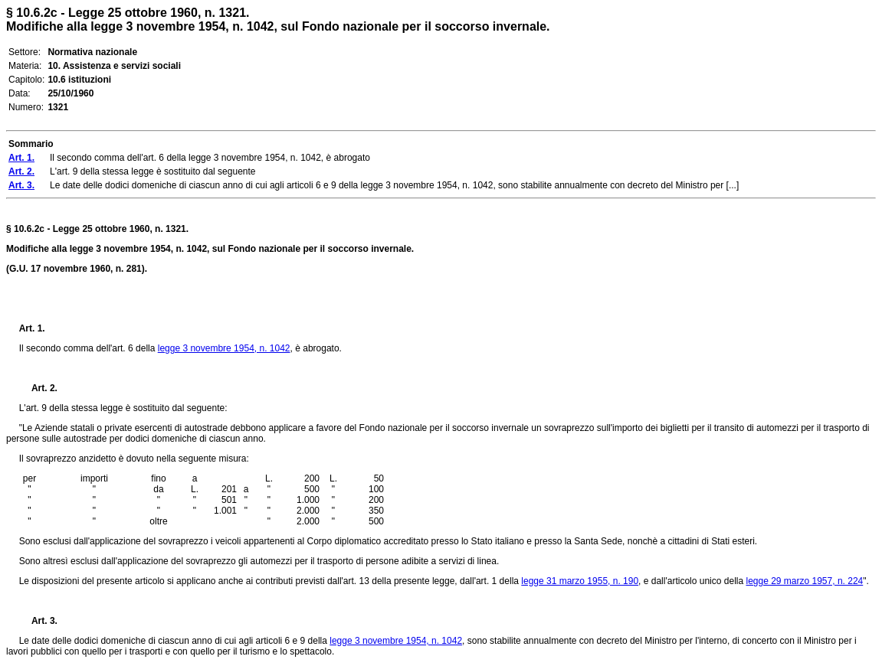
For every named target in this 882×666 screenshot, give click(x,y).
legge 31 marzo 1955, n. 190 (579, 581)
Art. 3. (38, 620)
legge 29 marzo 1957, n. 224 (804, 581)
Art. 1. (32, 328)
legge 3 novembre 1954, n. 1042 (224, 348)
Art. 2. (38, 388)
